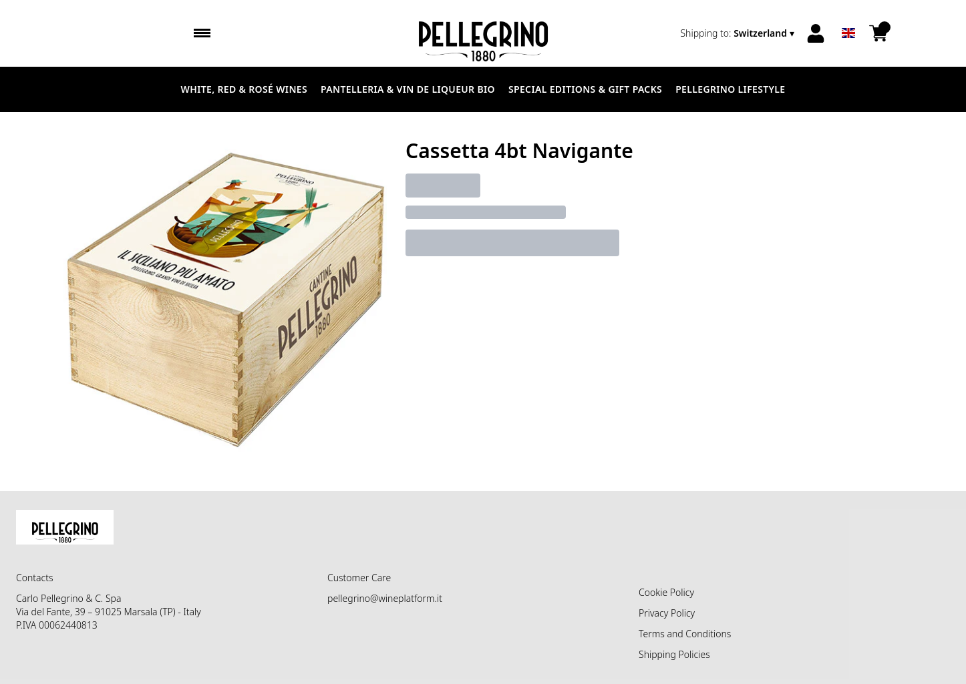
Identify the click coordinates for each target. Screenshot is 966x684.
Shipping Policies (674, 654)
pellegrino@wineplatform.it (384, 598)
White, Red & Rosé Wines (244, 89)
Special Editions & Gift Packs (585, 89)
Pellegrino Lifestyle (730, 89)
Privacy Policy (667, 613)
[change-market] (738, 33)
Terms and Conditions (685, 633)
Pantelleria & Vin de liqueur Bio (408, 89)
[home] (482, 33)
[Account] (815, 33)
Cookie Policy (666, 592)
